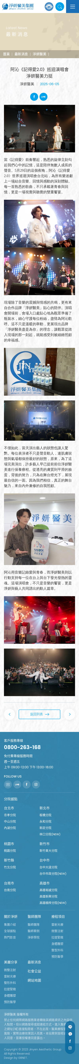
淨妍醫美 (39, 54)
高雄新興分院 (48, 896)
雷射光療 (57, 924)
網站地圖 (34, 980)
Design (8, 1058)
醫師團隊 (34, 916)
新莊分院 (45, 828)
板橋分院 (45, 815)
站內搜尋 (59, 6)
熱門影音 (10, 937)
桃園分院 (10, 850)
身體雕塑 (57, 944)
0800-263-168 (22, 747)
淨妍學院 (34, 937)
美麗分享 (10, 962)
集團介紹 (10, 924)
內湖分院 (10, 828)
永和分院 (45, 821)
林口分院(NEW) (50, 834)
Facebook (34, 97)
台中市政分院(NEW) (53, 873)
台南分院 (10, 890)
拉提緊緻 (57, 937)
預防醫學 (57, 956)
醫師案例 (34, 931)
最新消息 (21, 54)
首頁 (6, 54)
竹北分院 (10, 867)
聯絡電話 (8, 785)
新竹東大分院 (48, 850)
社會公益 (34, 971)
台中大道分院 (48, 867)
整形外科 (10, 983)
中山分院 (10, 821)
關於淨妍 (10, 916)
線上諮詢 (49, 6)
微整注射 (57, 931)
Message (70, 1034)
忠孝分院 (10, 815)
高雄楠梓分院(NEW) (53, 903)
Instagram (70, 1048)
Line (43, 97)
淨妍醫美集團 (18, 6)
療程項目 (58, 916)
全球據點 (10, 931)
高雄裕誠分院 (48, 890)
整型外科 (57, 950)
